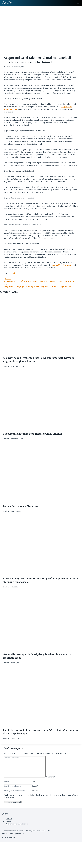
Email (35, 786)
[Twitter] (5, 814)
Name (35, 781)
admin (8, 67)
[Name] (18, 781)
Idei (5, 54)
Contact (9, 819)
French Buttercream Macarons (20, 506)
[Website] (18, 790)
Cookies (9, 821)
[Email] (18, 786)
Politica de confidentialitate (17, 824)
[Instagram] (7, 814)
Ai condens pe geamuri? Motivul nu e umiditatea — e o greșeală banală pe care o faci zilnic (41, 280)
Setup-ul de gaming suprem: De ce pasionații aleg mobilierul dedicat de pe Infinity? (41, 285)
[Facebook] (3, 814)
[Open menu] (78, 2)
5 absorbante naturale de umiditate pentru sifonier (32, 433)
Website (35, 791)
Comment (50, 777)
